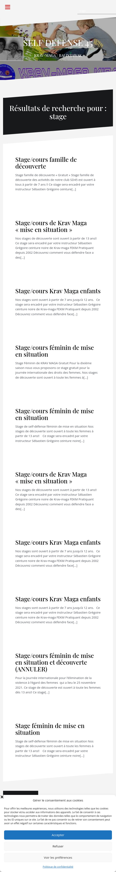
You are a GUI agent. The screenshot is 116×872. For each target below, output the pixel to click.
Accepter (58, 835)
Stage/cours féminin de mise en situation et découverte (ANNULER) (54, 662)
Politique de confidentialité (58, 867)
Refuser (58, 846)
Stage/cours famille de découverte (46, 162)
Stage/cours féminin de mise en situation (54, 350)
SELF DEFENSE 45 (58, 42)
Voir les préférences (58, 857)
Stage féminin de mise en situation (50, 728)
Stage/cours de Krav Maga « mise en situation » (51, 226)
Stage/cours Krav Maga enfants (58, 291)
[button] (110, 800)
